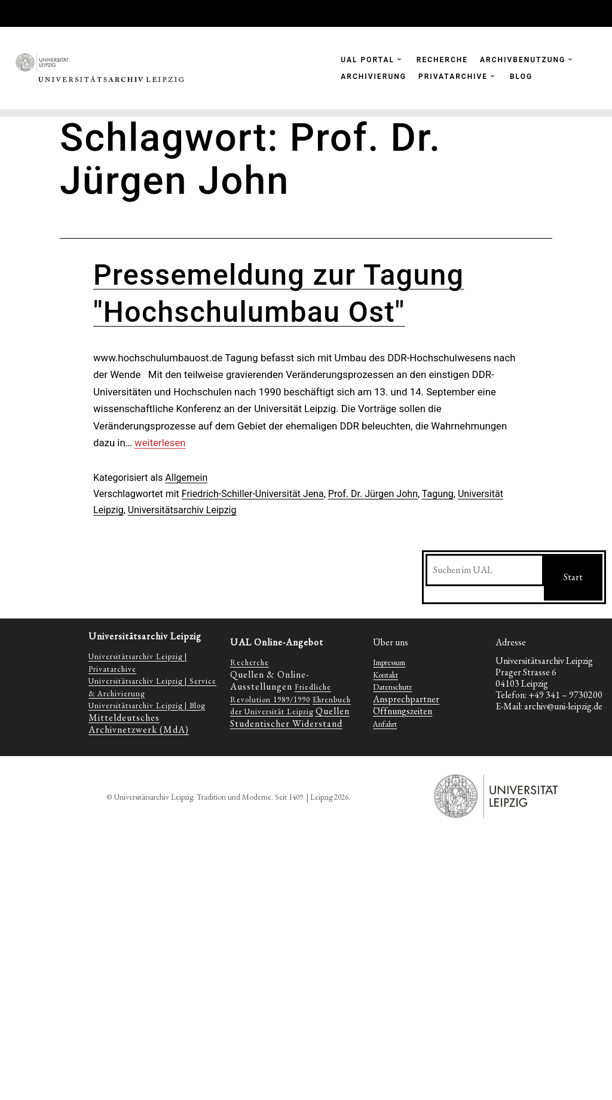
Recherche (249, 662)
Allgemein (186, 477)
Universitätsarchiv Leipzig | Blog (146, 705)
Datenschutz (392, 687)
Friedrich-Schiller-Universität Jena (253, 493)
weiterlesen (159, 443)
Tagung (438, 493)
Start (573, 577)
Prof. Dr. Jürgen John (373, 493)
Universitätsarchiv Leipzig (182, 510)
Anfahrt (385, 724)
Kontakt (385, 675)
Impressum (389, 662)
